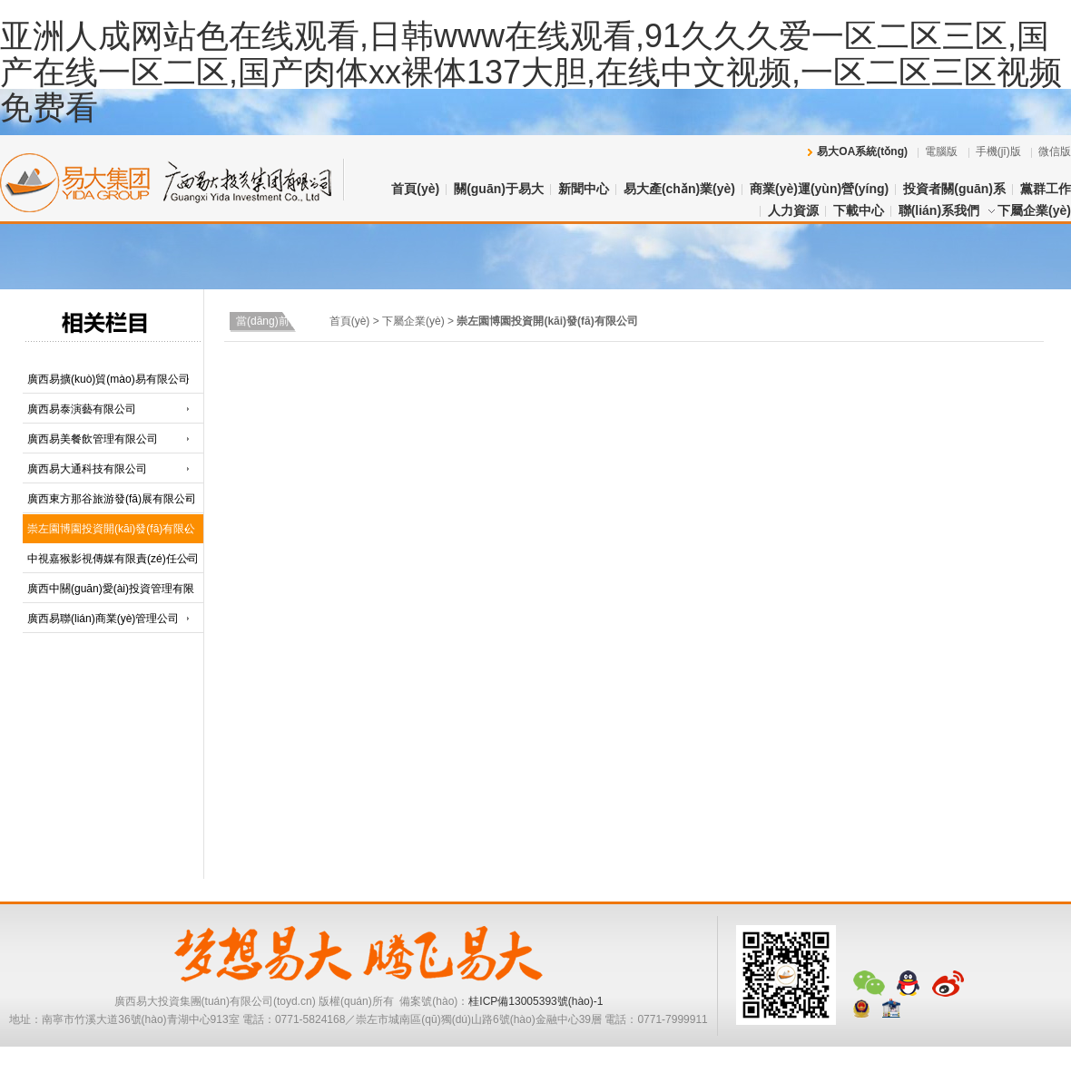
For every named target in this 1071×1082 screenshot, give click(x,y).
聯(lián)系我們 (939, 210)
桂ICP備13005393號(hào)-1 (535, 1001)
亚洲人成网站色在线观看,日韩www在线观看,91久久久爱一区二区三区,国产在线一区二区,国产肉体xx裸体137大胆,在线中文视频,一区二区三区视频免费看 (531, 71)
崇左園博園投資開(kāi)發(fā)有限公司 (547, 321)
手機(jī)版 (998, 151)
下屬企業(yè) (1034, 210)
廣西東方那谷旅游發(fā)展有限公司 (111, 498)
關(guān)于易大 (499, 188)
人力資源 (793, 210)
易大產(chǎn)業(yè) (679, 188)
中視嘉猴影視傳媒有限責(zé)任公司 (113, 558)
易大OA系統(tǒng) (862, 151)
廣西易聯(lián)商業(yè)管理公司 (103, 618)
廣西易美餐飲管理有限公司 (92, 439)
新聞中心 (583, 188)
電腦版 (941, 151)
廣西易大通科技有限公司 (87, 469)
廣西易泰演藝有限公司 (81, 409)
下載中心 (858, 210)
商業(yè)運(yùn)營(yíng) (819, 188)
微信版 (1054, 151)
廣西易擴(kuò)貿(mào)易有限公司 (108, 379)
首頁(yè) (415, 188)
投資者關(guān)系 (954, 188)
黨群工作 (1045, 188)
